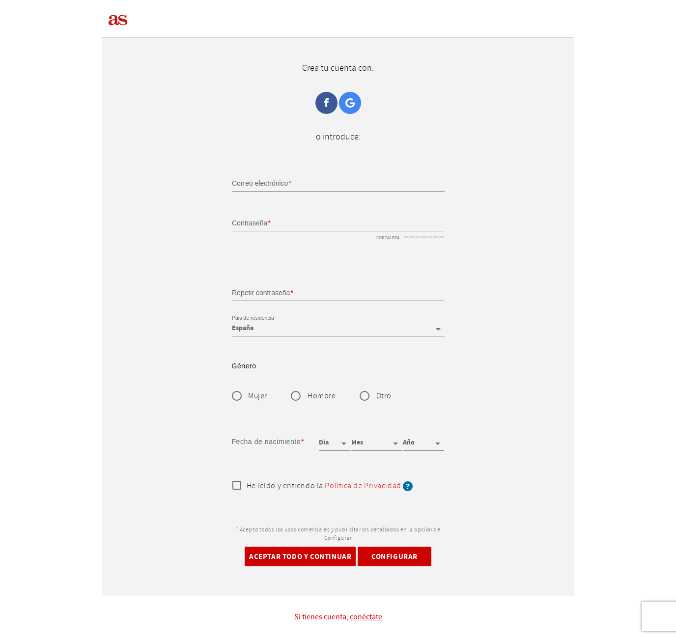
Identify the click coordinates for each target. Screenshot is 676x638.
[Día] (334, 439)
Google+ (350, 103)
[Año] (423, 439)
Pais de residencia (253, 318)
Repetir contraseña (261, 292)
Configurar (394, 556)
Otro (384, 396)
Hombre (322, 396)
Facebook (326, 103)
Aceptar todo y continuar (300, 556)
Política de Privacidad (363, 486)
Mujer (257, 396)
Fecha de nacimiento (266, 441)
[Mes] (376, 439)
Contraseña (249, 223)
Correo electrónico (260, 183)
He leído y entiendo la (330, 486)
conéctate (366, 617)
